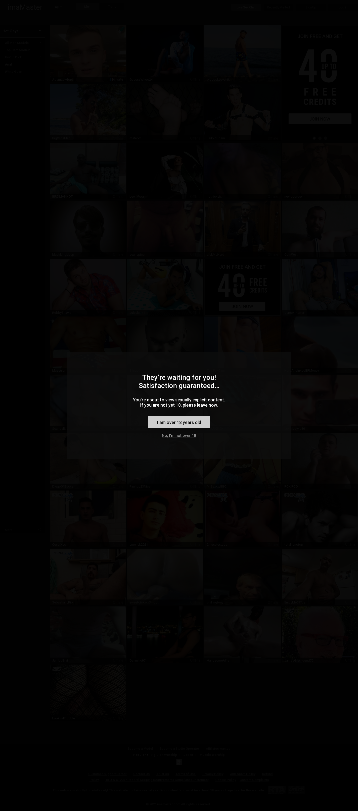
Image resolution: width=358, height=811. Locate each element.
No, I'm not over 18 (179, 435)
